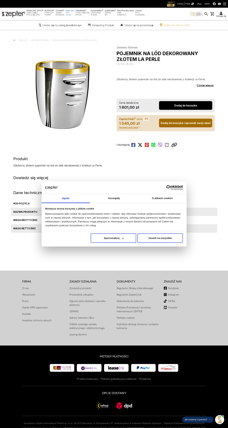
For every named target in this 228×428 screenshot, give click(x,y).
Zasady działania (83, 281)
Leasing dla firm (78, 334)
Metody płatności (114, 356)
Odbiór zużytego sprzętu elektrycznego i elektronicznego (87, 326)
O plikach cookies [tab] (162, 198)
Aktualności (28, 294)
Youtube (172, 307)
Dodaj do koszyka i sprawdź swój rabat (186, 123)
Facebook (173, 288)
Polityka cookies (126, 318)
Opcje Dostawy (114, 393)
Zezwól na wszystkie (160, 238)
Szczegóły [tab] (114, 198)
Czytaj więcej (205, 85)
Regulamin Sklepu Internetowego (135, 288)
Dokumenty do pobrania (130, 301)
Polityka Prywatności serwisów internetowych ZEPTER (134, 309)
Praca (25, 301)
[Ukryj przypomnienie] (209, 419)
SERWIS (74, 311)
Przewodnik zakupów (81, 294)
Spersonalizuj (113, 238)
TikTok (171, 301)
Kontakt (26, 314)
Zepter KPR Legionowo (35, 307)
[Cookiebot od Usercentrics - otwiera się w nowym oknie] (169, 187)
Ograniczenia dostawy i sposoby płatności (87, 303)
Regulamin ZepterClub (129, 294)
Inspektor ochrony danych (37, 320)
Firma (26, 281)
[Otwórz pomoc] (219, 419)
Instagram (173, 294)
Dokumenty (126, 281)
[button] (197, 420)
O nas (25, 288)
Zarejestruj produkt (80, 288)
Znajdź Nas (173, 281)
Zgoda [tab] (65, 198)
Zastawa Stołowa (40, 40)
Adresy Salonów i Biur (81, 318)
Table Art (23, 40)
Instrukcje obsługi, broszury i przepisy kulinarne (138, 326)
